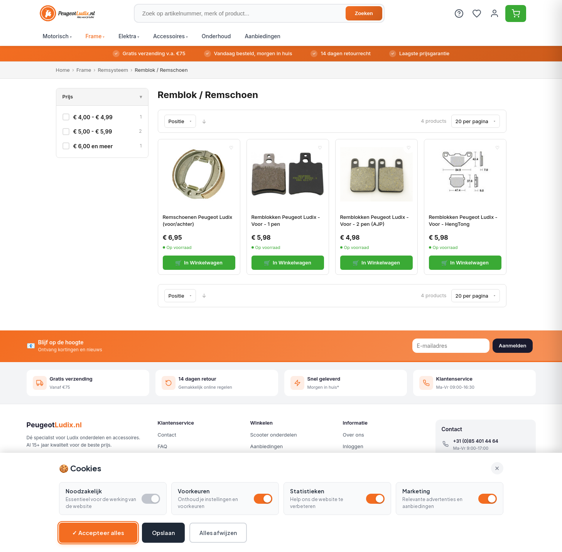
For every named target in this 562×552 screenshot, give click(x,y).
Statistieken (307, 491)
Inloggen (353, 446)
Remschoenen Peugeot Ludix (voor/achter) (198, 220)
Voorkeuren (193, 491)
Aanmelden (512, 345)
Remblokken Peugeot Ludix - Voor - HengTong (463, 220)
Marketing (416, 491)
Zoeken (364, 13)
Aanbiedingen (266, 446)
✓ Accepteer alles (98, 532)
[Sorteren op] (180, 121)
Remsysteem (113, 70)
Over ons (353, 435)
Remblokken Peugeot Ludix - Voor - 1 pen (285, 220)
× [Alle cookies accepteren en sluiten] (497, 468)
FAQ (162, 446)
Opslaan (163, 532)
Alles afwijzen (218, 532)
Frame (83, 70)
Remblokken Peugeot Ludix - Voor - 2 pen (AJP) (374, 220)
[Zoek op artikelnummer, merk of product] (259, 13)
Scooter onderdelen (273, 435)
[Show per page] (475, 121)
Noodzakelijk (84, 491)
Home (63, 70)
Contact (167, 435)
